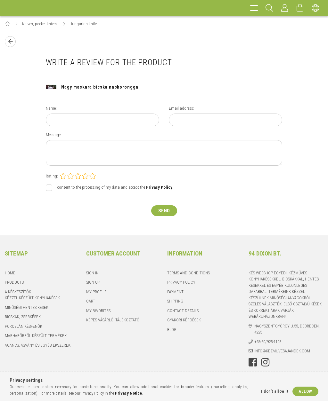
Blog (171, 329)
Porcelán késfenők (23, 326)
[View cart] (300, 8)
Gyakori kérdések (184, 320)
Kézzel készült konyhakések (32, 297)
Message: (54, 134)
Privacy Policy (181, 282)
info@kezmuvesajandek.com (282, 351)
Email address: (181, 108)
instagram (265, 362)
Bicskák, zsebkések (23, 316)
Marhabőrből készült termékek (36, 335)
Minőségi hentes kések (26, 307)
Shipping (175, 301)
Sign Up (93, 282)
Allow (305, 391)
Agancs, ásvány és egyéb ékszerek (37, 345)
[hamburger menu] (254, 8)
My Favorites (98, 310)
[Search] (269, 8)
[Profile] (284, 8)
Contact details (183, 310)
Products (14, 282)
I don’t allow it (274, 391)
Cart (90, 301)
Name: (51, 108)
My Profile (96, 291)
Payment (175, 291)
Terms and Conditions (188, 273)
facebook (253, 362)
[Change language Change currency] (315, 8)
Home (10, 273)
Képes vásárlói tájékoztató (112, 320)
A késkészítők (18, 291)
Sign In (92, 273)
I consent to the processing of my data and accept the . (114, 187)
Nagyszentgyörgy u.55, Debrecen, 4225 (287, 329)
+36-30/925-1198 (267, 341)
